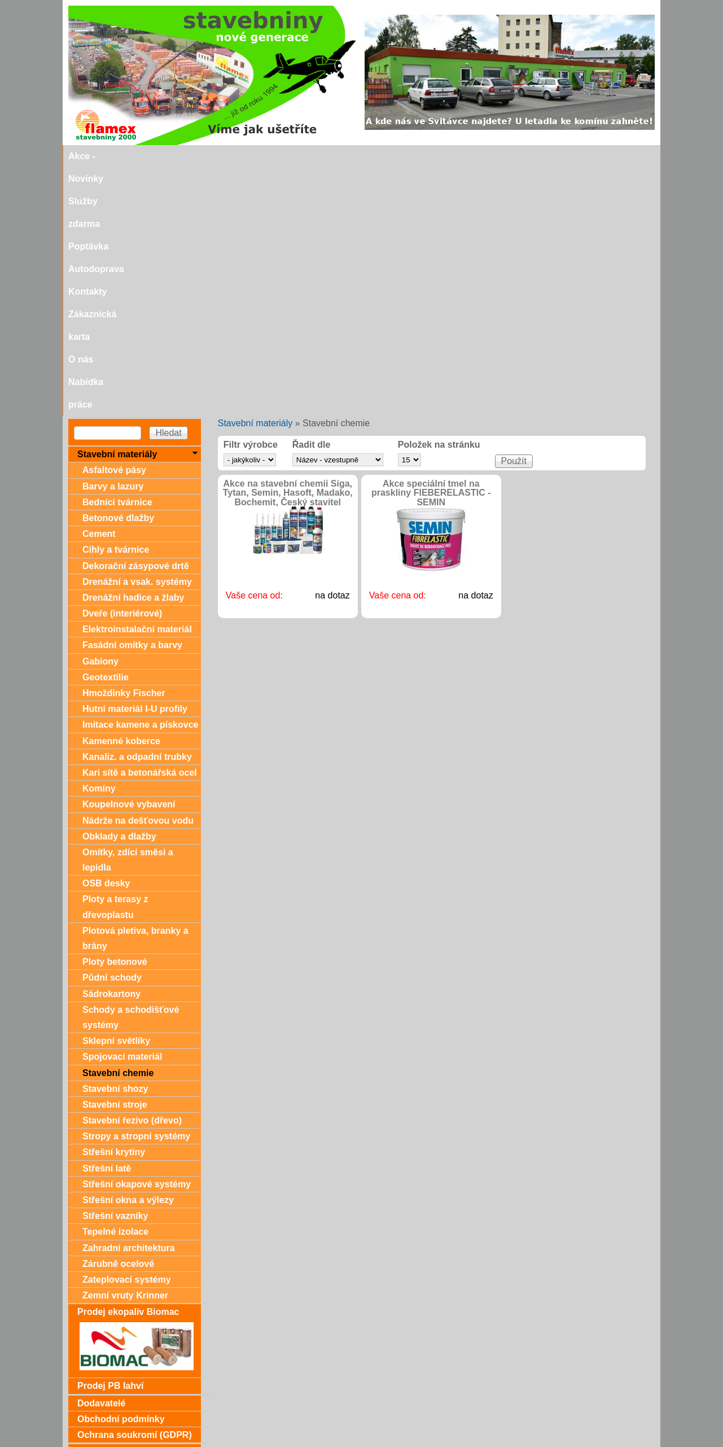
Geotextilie (105, 429)
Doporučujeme (109, 1406)
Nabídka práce (581, 156)
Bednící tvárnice (117, 254)
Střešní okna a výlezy (128, 951)
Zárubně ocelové (118, 1015)
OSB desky (106, 635)
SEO (328, 1442)
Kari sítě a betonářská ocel (139, 524)
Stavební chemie (118, 824)
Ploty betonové (114, 713)
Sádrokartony (111, 745)
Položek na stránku (439, 196)
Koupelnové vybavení (129, 556)
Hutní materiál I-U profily (134, 460)
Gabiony (100, 413)
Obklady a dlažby (119, 588)
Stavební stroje (114, 856)
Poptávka (282, 156)
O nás (526, 156)
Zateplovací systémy (126, 1031)
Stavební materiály (255, 175)
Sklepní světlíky (116, 792)
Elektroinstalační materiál (137, 381)
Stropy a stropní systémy (136, 888)
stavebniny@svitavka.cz (116, 1424)
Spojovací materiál (122, 808)
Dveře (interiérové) (122, 365)
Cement (99, 285)
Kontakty (399, 156)
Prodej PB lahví (110, 1137)
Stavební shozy (115, 840)
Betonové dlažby (118, 269)
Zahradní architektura (128, 999)
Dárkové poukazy (114, 1203)
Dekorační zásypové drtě (135, 317)
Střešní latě (106, 920)
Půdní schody (112, 729)
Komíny (99, 540)
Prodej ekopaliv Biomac (128, 1063)
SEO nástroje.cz (384, 1442)
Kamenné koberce (121, 492)
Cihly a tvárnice (115, 301)
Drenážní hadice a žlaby (133, 349)
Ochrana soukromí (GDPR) (134, 1186)
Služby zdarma (219, 156)
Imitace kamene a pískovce (140, 476)
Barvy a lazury (113, 238)
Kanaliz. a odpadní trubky (137, 508)
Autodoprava (341, 156)
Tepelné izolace (115, 983)
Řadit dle (311, 196)
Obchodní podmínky (121, 1170)
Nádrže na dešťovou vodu (138, 572)
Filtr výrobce (251, 196)
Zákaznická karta (466, 156)
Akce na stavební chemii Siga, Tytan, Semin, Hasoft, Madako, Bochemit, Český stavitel (288, 244)
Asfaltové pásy (114, 221)
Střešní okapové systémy (136, 936)
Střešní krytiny (113, 903)
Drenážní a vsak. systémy (137, 333)
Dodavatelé (101, 1155)
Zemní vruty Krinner (125, 1047)
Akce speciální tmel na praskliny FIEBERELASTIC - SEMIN (431, 244)
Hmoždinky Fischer (123, 444)
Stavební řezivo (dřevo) (132, 872)
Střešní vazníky (115, 967)
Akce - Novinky (143, 156)
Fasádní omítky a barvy (132, 396)
